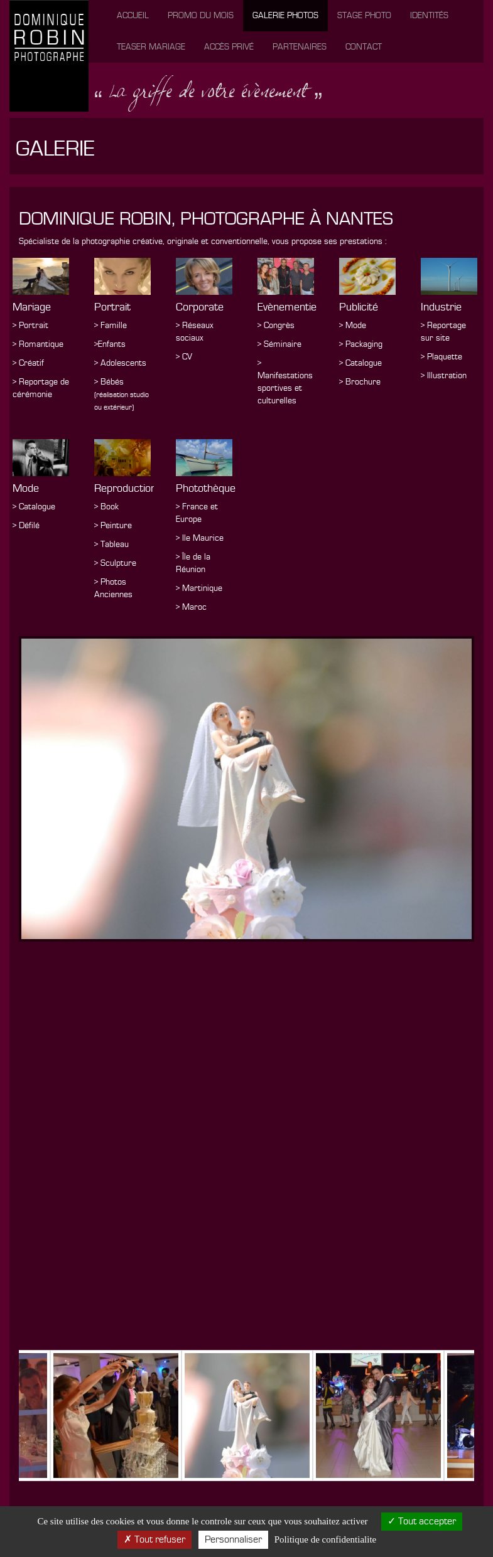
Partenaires (300, 47)
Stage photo (364, 16)
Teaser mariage (151, 47)
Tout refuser (154, 1539)
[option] (246, 789)
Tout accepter (421, 1521)
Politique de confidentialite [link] (325, 1539)
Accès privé (229, 47)
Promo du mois (201, 16)
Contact (363, 47)
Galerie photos (285, 16)
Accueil (133, 16)
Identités (429, 16)
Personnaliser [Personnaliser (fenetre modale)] (233, 1539)
